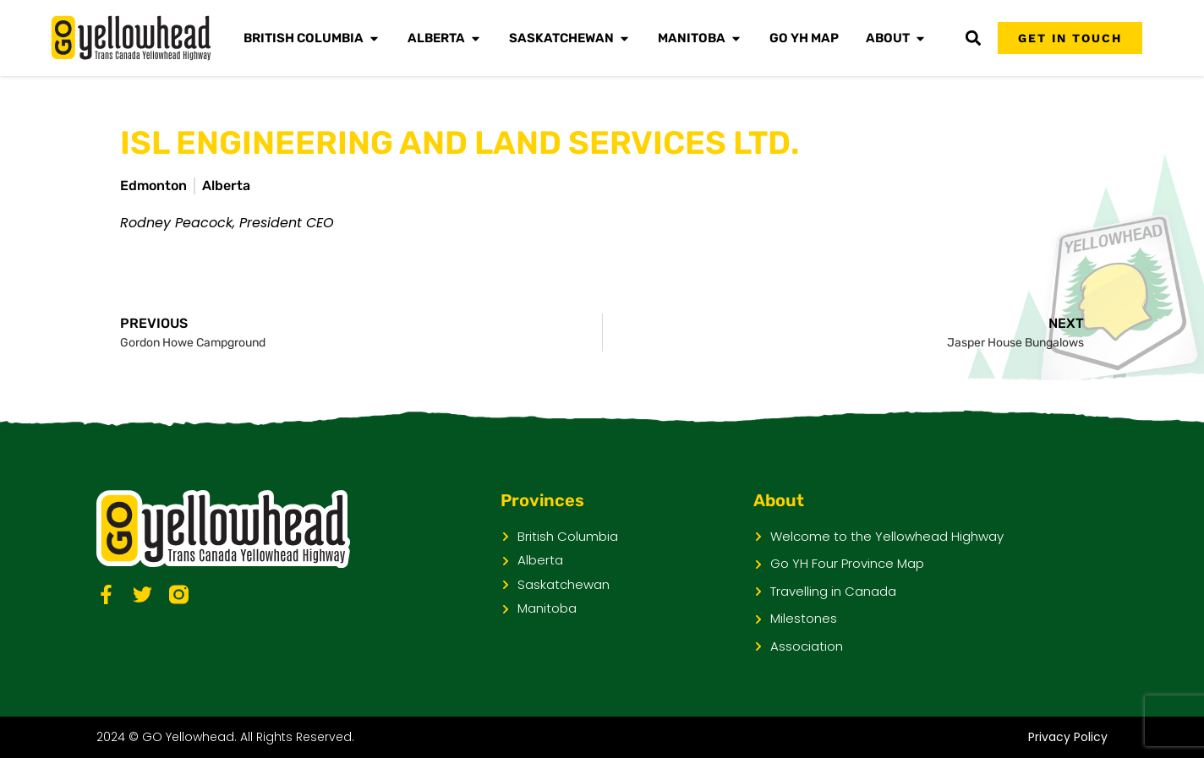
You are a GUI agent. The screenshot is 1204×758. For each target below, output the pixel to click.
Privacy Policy (1068, 736)
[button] (973, 38)
